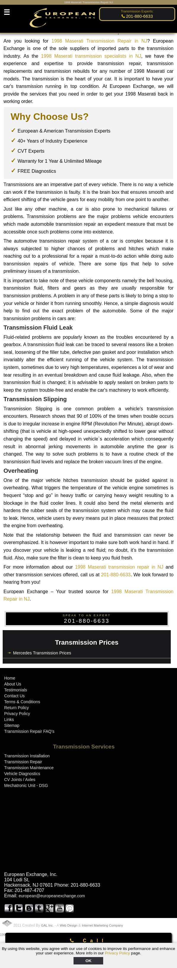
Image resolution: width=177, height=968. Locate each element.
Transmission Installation (27, 756)
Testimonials (15, 690)
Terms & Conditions (22, 701)
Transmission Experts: (137, 11)
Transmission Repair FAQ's (29, 731)
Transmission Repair (23, 761)
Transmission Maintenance (29, 767)
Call (88, 940)
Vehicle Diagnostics (22, 773)
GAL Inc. (47, 925)
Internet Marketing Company (102, 925)
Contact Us (14, 695)
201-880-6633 (116, 574)
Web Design (69, 925)
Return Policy (16, 707)
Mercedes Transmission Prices (42, 653)
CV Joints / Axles (19, 779)
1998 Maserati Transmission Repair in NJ (99, 40)
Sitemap (11, 725)
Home (9, 678)
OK (88, 961)
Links (9, 719)
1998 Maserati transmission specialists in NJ (91, 56)
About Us (12, 684)
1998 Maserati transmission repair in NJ (119, 566)
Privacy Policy (117, 953)
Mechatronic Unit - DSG (26, 785)
